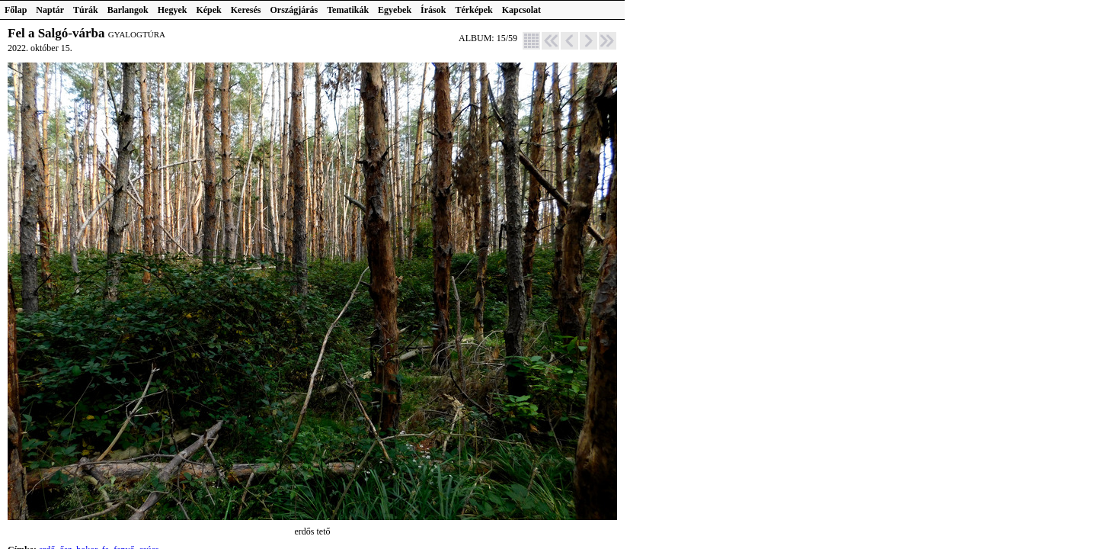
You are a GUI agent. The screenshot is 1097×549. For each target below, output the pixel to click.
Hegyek (172, 10)
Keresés (246, 10)
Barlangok (128, 10)
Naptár (50, 10)
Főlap (16, 10)
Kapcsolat (521, 10)
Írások (433, 10)
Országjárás (294, 10)
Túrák (85, 10)
